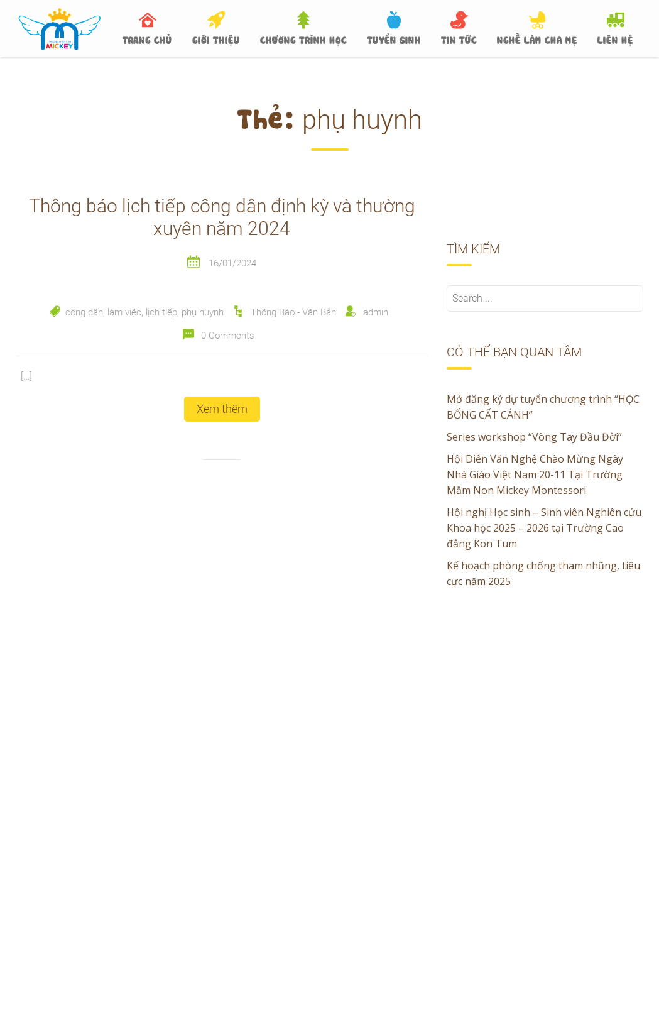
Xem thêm (222, 408)
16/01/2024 (232, 263)
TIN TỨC (459, 39)
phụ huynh (203, 312)
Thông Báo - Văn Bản (293, 312)
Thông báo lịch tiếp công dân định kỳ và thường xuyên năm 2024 (222, 217)
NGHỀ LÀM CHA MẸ (537, 39)
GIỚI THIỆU (216, 39)
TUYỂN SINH (394, 39)
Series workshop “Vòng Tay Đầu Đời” (534, 437)
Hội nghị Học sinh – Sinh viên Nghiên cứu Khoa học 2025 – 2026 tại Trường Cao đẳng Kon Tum (544, 528)
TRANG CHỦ (147, 39)
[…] (26, 376)
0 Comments (227, 335)
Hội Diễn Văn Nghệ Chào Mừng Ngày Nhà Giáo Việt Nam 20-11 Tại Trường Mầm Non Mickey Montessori (535, 474)
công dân (84, 312)
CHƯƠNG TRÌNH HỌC (303, 39)
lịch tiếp (161, 312)
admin (375, 312)
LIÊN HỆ (615, 39)
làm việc (124, 312)
